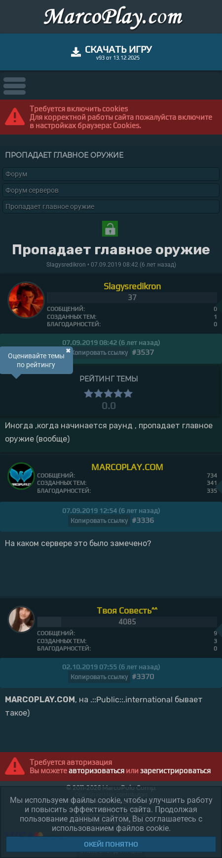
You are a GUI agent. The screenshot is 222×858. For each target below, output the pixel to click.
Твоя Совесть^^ (127, 610)
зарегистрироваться (175, 770)
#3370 (143, 676)
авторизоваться (96, 770)
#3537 (143, 352)
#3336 (143, 520)
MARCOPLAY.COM (127, 467)
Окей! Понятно (111, 844)
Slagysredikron (132, 286)
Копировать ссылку (99, 352)
